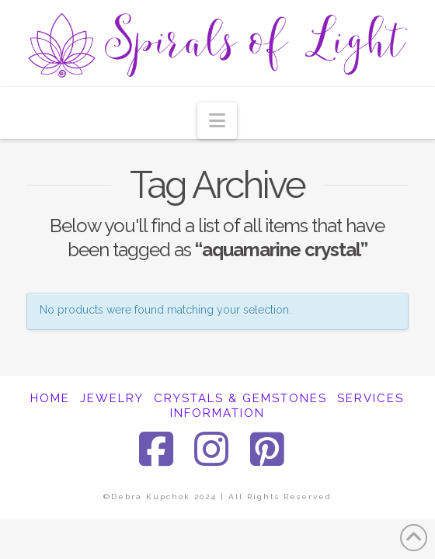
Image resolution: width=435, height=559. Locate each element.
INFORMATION (217, 413)
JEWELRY (112, 398)
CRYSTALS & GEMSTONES (240, 398)
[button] (217, 120)
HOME (50, 398)
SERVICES (370, 398)
